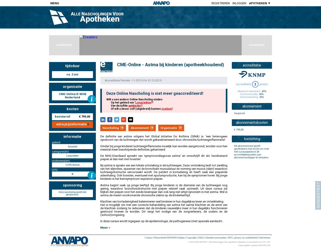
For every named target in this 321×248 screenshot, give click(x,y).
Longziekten (143, 102)
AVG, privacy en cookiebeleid (242, 237)
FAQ (200, 237)
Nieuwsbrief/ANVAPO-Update (169, 237)
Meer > (105, 227)
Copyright (191, 237)
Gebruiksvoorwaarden (215, 237)
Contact (148, 237)
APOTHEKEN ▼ (260, 3)
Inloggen (239, 3)
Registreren (221, 3)
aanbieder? (135, 105)
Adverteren (264, 237)
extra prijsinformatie (72, 124)
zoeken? (167, 108)
